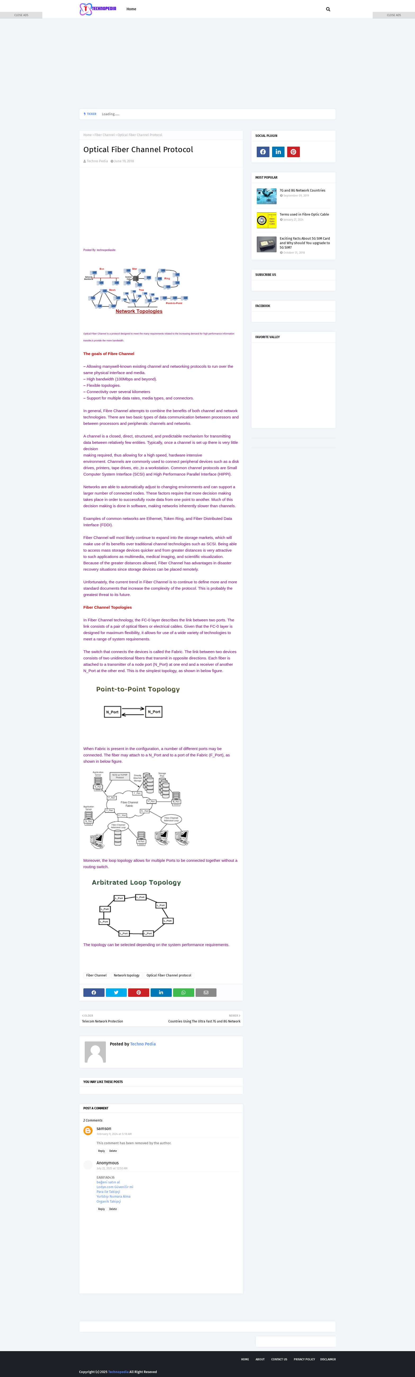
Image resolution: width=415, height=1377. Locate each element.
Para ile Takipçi (108, 1192)
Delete (113, 1151)
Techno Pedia (97, 161)
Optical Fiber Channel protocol (169, 975)
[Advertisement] (207, 64)
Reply (101, 1151)
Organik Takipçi (109, 1201)
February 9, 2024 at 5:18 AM (114, 1134)
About (260, 1359)
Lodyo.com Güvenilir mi (115, 1187)
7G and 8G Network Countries (302, 190)
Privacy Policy (304, 1359)
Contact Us (279, 1359)
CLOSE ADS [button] (21, 15)
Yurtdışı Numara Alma (113, 1196)
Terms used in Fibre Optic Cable (304, 214)
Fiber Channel (104, 135)
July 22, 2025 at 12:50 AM (112, 1168)
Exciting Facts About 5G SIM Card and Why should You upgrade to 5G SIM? (305, 242)
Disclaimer (328, 1359)
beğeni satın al (108, 1182)
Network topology (126, 975)
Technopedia (118, 1372)
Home (87, 135)
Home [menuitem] (131, 9)
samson (104, 1128)
